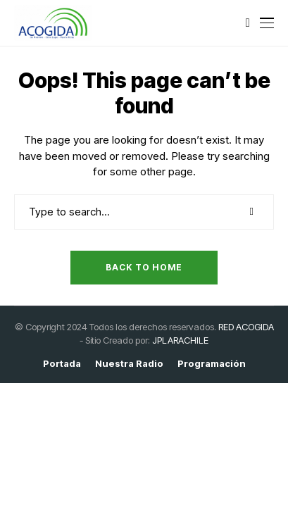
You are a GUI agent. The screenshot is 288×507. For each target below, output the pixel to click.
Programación (211, 363)
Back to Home (144, 267)
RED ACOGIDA (246, 326)
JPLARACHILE (180, 340)
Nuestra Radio (129, 363)
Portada (62, 363)
